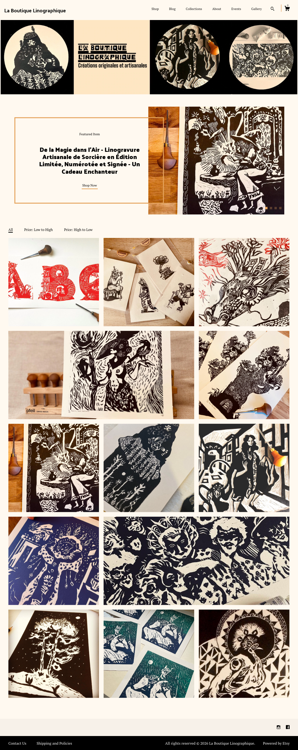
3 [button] (275, 208)
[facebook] (288, 727)
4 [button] (280, 208)
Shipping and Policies (54, 743)
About (216, 9)
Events (236, 9)
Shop (155, 9)
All (10, 229)
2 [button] (271, 208)
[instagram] (279, 727)
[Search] (272, 9)
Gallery (256, 9)
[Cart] (287, 9)
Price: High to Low (78, 229)
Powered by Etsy (276, 743)
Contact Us (17, 743)
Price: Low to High (38, 229)
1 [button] (266, 208)
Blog (172, 9)
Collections (194, 9)
